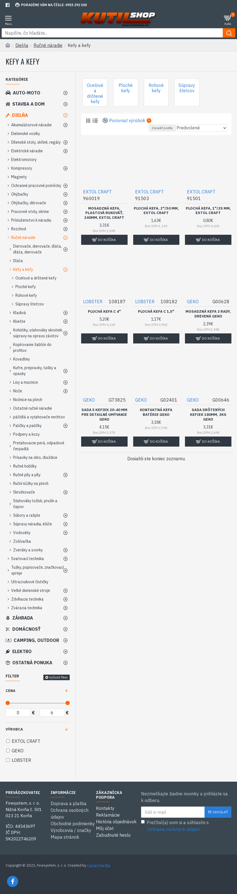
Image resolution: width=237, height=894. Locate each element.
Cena (10, 690)
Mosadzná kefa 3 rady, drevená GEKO (208, 314)
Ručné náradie (48, 45)
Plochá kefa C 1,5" (156, 311)
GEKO (193, 301)
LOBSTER (92, 301)
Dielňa (21, 45)
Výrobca (14, 729)
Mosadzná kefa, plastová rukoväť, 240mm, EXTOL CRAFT (104, 213)
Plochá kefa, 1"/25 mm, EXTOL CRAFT (208, 210)
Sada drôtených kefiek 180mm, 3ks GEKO (208, 415)
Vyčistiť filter (58, 677)
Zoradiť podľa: (162, 128)
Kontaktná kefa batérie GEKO (156, 412)
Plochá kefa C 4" (104, 311)
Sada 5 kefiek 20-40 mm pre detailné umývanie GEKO (104, 415)
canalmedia (99, 865)
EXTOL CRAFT (97, 192)
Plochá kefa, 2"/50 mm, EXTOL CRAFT (156, 210)
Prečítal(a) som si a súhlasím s (175, 826)
